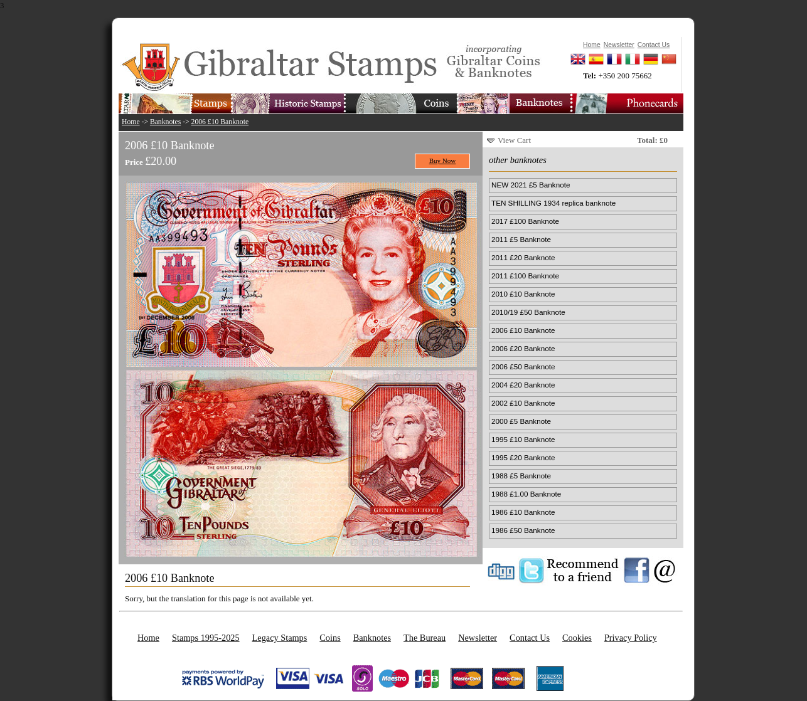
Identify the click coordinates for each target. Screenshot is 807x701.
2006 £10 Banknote (220, 122)
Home (131, 122)
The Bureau (425, 638)
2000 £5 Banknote (521, 421)
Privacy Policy (630, 638)
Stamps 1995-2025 (206, 638)
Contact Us (530, 638)
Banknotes (165, 122)
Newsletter (477, 638)
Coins (329, 638)
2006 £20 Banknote (523, 348)
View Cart (514, 140)
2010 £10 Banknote (523, 294)
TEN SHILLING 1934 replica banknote (553, 203)
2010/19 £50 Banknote (528, 312)
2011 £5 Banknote (521, 239)
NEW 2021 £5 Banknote (530, 185)
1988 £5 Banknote (521, 476)
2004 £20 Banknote (523, 385)
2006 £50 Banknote (523, 366)
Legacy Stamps (279, 638)
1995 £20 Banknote (523, 457)
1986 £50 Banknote (523, 530)
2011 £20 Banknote (523, 257)
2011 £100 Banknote (525, 275)
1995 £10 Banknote (523, 439)
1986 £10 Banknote (523, 512)
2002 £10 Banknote (523, 403)
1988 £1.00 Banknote (526, 494)
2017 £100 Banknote (525, 221)
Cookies (577, 638)
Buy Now (442, 160)
